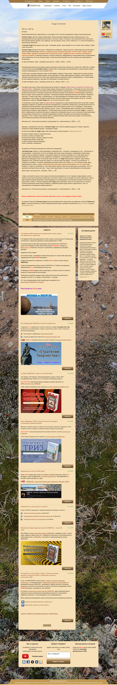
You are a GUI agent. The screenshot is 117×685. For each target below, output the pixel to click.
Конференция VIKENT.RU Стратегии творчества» (38, 516)
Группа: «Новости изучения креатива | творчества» (39, 614)
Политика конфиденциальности (58, 681)
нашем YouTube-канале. (64, 340)
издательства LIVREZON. (33, 383)
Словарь (78, 1)
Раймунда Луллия (75, 131)
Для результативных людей (22, 682)
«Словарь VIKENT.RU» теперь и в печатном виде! (37, 373)
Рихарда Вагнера (27, 205)
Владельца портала (85, 682)
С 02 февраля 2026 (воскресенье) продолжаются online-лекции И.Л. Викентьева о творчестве (41, 234)
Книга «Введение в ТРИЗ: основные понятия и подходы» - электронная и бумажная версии (40, 422)
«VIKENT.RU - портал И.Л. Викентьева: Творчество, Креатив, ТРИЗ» (47, 481)
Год (27, 214)
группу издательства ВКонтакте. (58, 387)
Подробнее (67, 318)
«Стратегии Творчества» (48, 476)
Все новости (47, 625)
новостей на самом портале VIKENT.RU (41, 591)
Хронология (29, 1)
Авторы (66, 1)
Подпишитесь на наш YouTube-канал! (33, 471)
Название (36, 214)
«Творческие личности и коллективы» (35, 519)
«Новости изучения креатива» (32, 513)
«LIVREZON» (37, 537)
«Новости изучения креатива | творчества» (38, 601)
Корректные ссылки (97, 682)
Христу (75, 90)
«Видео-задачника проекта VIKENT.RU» (42, 533)
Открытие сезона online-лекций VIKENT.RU (84, 649)
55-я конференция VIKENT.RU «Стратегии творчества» (38, 323)
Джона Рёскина (83, 203)
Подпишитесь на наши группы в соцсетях (34, 506)
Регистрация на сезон (31, 288)
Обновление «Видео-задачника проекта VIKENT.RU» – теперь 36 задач (41, 528)
